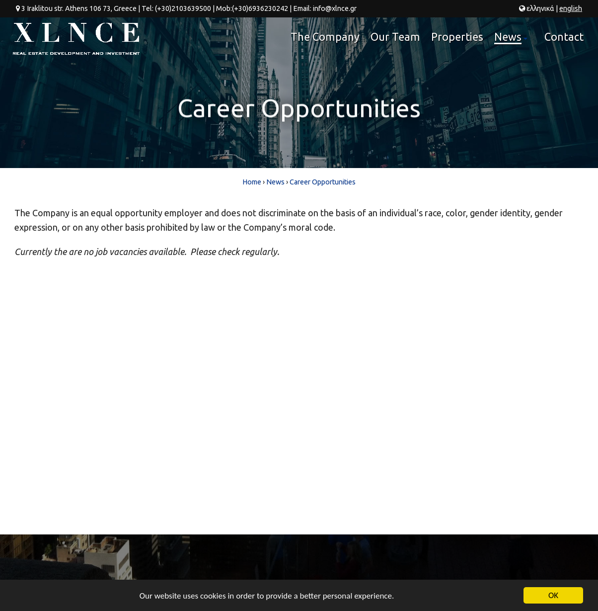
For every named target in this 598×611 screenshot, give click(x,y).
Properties (457, 37)
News (512, 40)
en (570, 8)
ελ (540, 8)
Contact (564, 37)
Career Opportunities (323, 182)
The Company (325, 37)
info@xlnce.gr (335, 8)
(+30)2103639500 (183, 8)
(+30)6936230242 (260, 8)
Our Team (395, 37)
